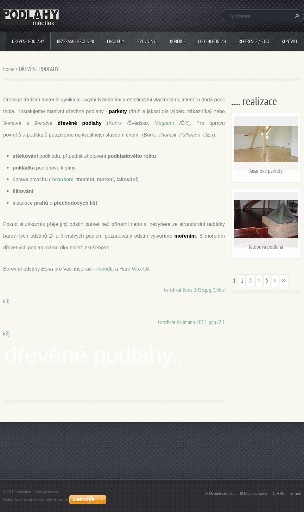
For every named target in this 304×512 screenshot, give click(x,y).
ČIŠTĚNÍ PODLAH (212, 41)
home (8, 69)
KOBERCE (177, 41)
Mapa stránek (255, 493)
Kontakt (290, 41)
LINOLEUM (116, 41)
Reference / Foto (254, 41)
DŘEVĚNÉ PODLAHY (28, 41)
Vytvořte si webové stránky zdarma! (35, 499)
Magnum (164, 123)
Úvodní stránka (222, 493)
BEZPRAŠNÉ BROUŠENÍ (75, 41)
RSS (281, 493)
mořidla (105, 269)
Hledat (296, 16)
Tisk (297, 493)
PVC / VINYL (147, 41)
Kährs (115, 123)
